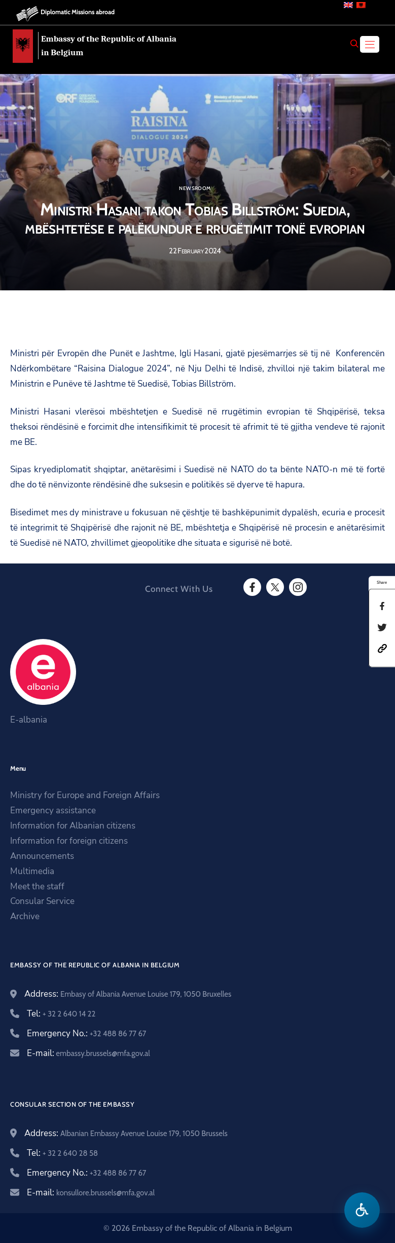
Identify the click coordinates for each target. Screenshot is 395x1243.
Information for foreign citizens (69, 841)
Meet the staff (37, 886)
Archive (25, 916)
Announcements (42, 856)
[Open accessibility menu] (362, 1210)
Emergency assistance (53, 810)
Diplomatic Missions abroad (78, 12)
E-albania (28, 720)
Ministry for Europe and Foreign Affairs (85, 795)
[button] (382, 648)
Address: (127, 994)
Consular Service (42, 901)
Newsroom (194, 188)
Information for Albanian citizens (72, 826)
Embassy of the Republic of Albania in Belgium (108, 45)
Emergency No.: (86, 1033)
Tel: (61, 1014)
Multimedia (32, 871)
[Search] (354, 43)
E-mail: (88, 1053)
